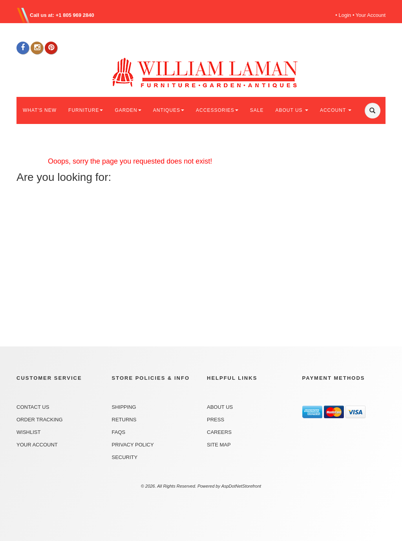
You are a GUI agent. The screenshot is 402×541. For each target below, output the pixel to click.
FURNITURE (85, 110)
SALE (257, 110)
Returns (124, 420)
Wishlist (28, 432)
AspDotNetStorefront (241, 486)
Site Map (219, 445)
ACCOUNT (335, 110)
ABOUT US (291, 110)
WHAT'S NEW (40, 110)
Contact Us (32, 407)
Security (125, 457)
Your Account (371, 15)
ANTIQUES (168, 110)
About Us (220, 407)
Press (215, 420)
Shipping (124, 407)
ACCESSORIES (217, 110)
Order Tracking (39, 420)
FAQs (119, 432)
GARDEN (128, 110)
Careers (219, 432)
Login (345, 15)
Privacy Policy (133, 445)
